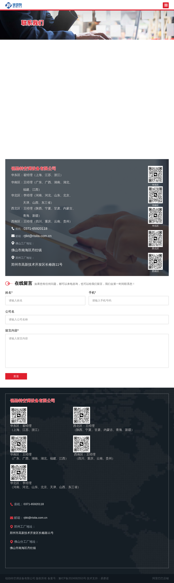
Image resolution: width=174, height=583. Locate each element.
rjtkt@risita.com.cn (38, 236)
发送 (16, 376)
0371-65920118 (35, 228)
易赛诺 (105, 578)
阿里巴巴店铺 (160, 578)
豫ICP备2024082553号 (72, 578)
